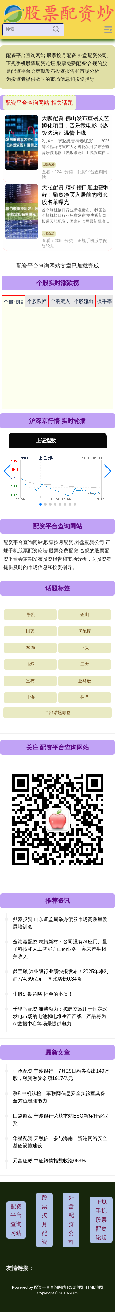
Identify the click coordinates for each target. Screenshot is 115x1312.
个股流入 (60, 301)
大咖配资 (48, 164)
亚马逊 (84, 680)
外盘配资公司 (71, 1220)
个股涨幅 (13, 301)
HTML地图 (93, 1287)
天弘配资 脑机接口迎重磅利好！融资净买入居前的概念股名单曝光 (75, 194)
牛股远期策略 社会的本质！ (43, 994)
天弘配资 (48, 233)
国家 (30, 631)
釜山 (84, 614)
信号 (84, 697)
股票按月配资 (44, 1220)
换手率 (104, 301)
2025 (30, 647)
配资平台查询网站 (15, 1220)
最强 (30, 614)
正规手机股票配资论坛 (101, 1219)
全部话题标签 (58, 712)
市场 (30, 664)
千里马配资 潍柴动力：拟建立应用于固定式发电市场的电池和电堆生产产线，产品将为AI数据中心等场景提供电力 (60, 1016)
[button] (7, 471)
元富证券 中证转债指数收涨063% (49, 1160)
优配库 (84, 631)
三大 (84, 664)
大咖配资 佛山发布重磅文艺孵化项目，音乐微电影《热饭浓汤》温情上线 (75, 125)
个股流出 (84, 301)
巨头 (84, 647)
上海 (30, 697)
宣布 (30, 680)
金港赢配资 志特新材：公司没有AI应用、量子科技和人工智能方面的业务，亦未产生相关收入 (60, 949)
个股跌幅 (37, 301)
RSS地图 (75, 1287)
